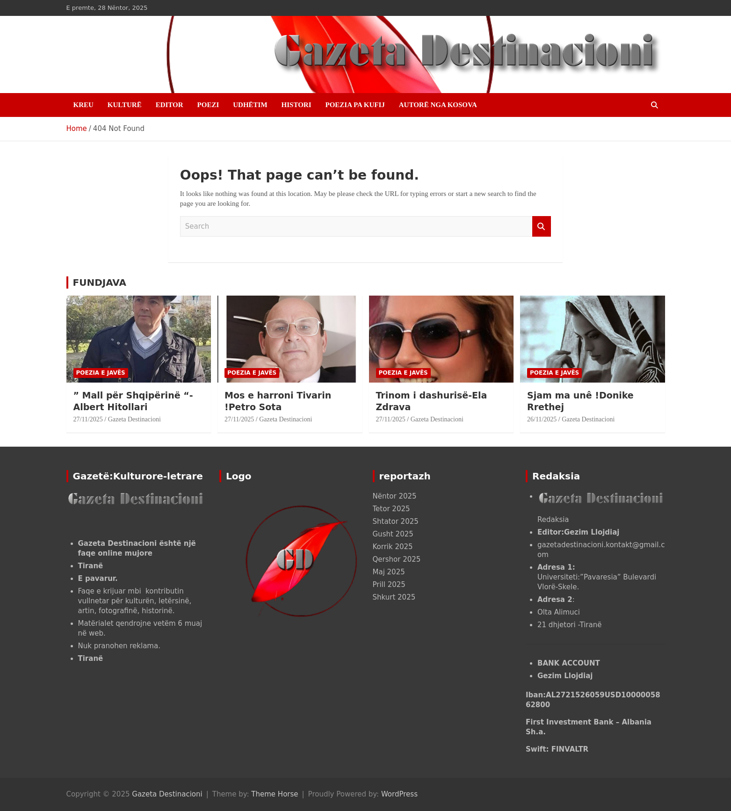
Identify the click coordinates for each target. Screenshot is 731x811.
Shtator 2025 (396, 521)
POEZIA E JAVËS (100, 372)
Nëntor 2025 (395, 496)
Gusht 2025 (393, 534)
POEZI (208, 105)
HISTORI (296, 105)
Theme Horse (274, 794)
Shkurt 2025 (394, 597)
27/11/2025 (88, 419)
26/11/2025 (542, 419)
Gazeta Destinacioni (134, 419)
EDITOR (169, 105)
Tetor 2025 (391, 509)
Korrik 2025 (393, 547)
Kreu (83, 105)
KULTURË (125, 105)
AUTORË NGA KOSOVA (438, 105)
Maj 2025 (389, 572)
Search (541, 226)
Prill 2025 (389, 584)
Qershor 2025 (397, 559)
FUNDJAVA (99, 282)
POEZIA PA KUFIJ (355, 105)
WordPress (399, 794)
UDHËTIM (250, 105)
